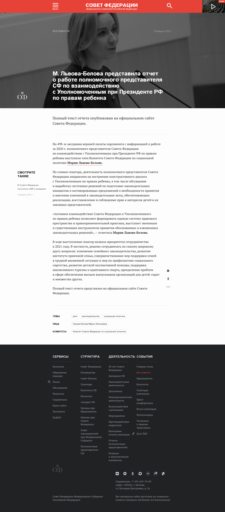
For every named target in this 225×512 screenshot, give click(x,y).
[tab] (168, 280)
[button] (55, 6)
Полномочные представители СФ (89, 450)
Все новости (61, 31)
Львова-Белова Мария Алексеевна (90, 323)
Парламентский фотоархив (163, 473)
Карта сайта (59, 405)
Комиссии (86, 396)
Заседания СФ (117, 375)
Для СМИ (142, 433)
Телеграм (148, 473)
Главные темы (145, 366)
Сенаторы (86, 384)
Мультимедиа (145, 414)
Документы (115, 391)
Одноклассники (168, 279)
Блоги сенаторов (146, 409)
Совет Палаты (89, 378)
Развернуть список (168, 287)
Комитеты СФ (89, 390)
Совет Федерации (91, 366)
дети (75, 316)
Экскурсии (59, 411)
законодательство (91, 316)
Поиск (56, 381)
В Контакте (168, 271)
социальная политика (114, 316)
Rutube (155, 473)
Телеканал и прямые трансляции (143, 424)
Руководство (88, 372)
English (57, 417)
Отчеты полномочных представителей (118, 444)
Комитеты (142, 384)
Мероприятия (117, 415)
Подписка (58, 393)
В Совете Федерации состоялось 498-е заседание (32, 187)
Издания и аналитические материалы (119, 457)
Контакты (58, 366)
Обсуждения (60, 387)
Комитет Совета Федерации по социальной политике (99, 331)
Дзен (125, 473)
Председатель (144, 378)
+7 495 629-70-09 (141, 481)
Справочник (60, 399)
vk (117, 473)
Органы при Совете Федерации (88, 421)
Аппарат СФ (88, 402)
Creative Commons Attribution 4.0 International (143, 499)
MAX (140, 473)
